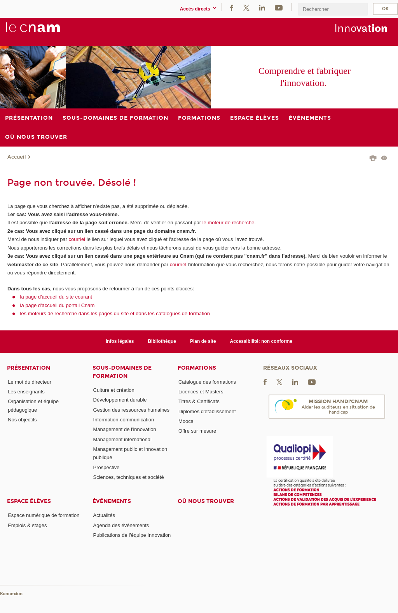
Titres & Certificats (199, 401)
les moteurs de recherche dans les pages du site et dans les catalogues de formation (115, 313)
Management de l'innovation (124, 429)
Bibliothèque (162, 341)
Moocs (185, 421)
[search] (333, 9)
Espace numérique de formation (43, 515)
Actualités (104, 515)
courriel (77, 239)
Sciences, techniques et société (128, 477)
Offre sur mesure (197, 431)
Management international (122, 439)
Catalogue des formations (207, 382)
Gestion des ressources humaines (131, 410)
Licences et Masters (200, 392)
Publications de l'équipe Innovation (132, 535)
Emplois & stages (27, 525)
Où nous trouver (206, 501)
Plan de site (203, 341)
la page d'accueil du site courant (56, 297)
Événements (112, 501)
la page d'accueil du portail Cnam (57, 305)
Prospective (106, 467)
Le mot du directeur (29, 382)
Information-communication (123, 420)
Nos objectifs (22, 420)
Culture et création (113, 390)
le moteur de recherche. (228, 222)
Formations (197, 368)
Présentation (28, 368)
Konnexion (11, 593)
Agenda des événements (121, 525)
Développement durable (120, 400)
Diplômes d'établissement (207, 411)
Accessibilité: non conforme (261, 341)
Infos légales (120, 341)
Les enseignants (26, 392)
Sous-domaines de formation (122, 372)
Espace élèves (29, 501)
